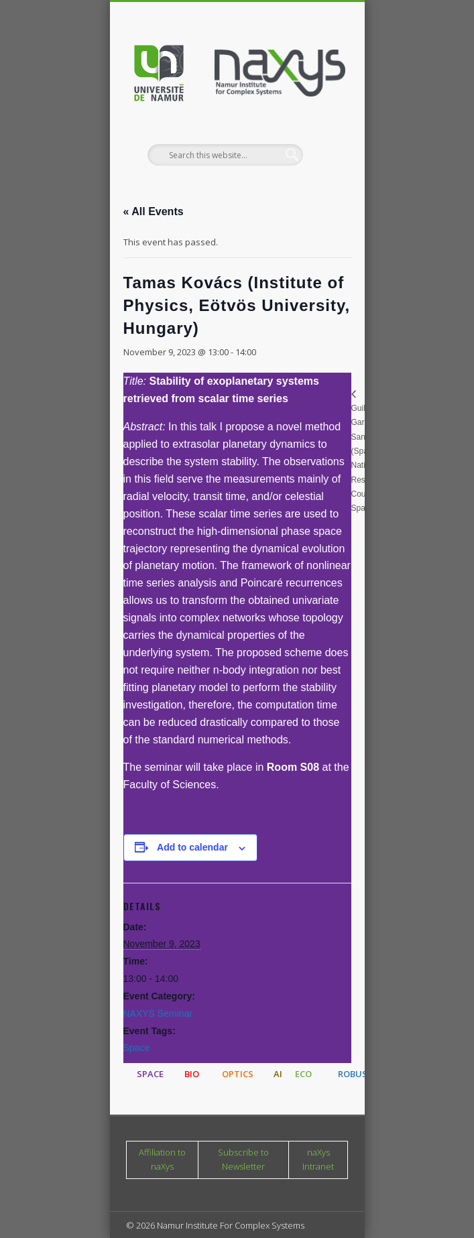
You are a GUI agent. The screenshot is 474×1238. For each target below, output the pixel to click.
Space (136, 1047)
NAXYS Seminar (157, 1013)
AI (278, 1074)
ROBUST (355, 1074)
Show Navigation (315, 120)
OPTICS (237, 1074)
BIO (191, 1074)
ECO (303, 1074)
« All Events (153, 211)
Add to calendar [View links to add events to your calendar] (192, 847)
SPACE (150, 1074)
